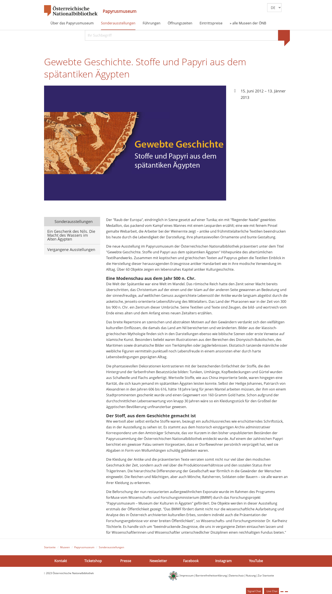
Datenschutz (236, 576)
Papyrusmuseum (119, 11)
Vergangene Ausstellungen (71, 249)
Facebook (191, 561)
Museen (65, 548)
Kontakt (60, 561)
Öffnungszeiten (180, 23)
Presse (125, 561)
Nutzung (251, 576)
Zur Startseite (266, 576)
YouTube (256, 561)
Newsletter (158, 561)
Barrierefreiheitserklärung (211, 576)
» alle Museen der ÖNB (248, 23)
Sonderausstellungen (118, 23)
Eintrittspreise (211, 23)
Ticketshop (93, 561)
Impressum (187, 576)
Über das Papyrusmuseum (72, 23)
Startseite (50, 548)
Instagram (223, 561)
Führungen (151, 23)
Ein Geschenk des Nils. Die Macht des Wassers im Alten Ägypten (71, 235)
